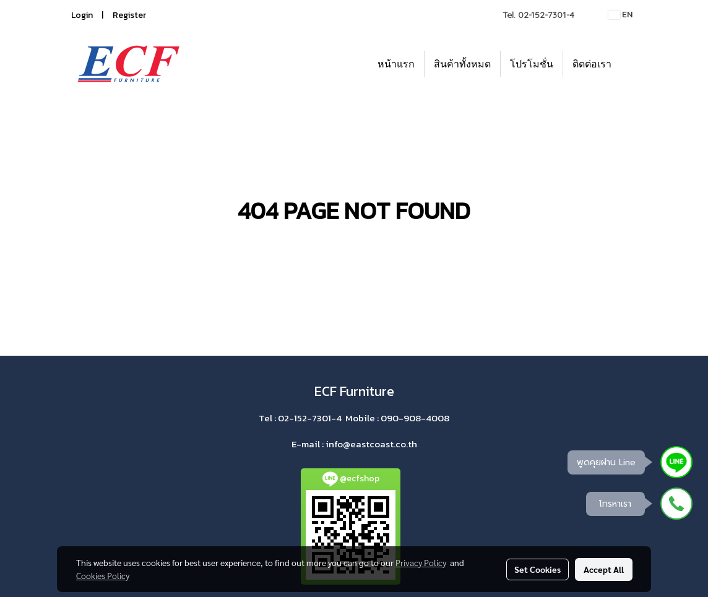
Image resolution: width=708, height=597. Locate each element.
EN (620, 14)
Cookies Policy (102, 575)
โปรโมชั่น (531, 63)
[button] (632, 64)
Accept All (604, 569)
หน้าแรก (396, 63)
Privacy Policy (420, 562)
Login (82, 15)
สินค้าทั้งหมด (462, 63)
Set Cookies (537, 569)
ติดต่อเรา (591, 63)
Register (129, 15)
